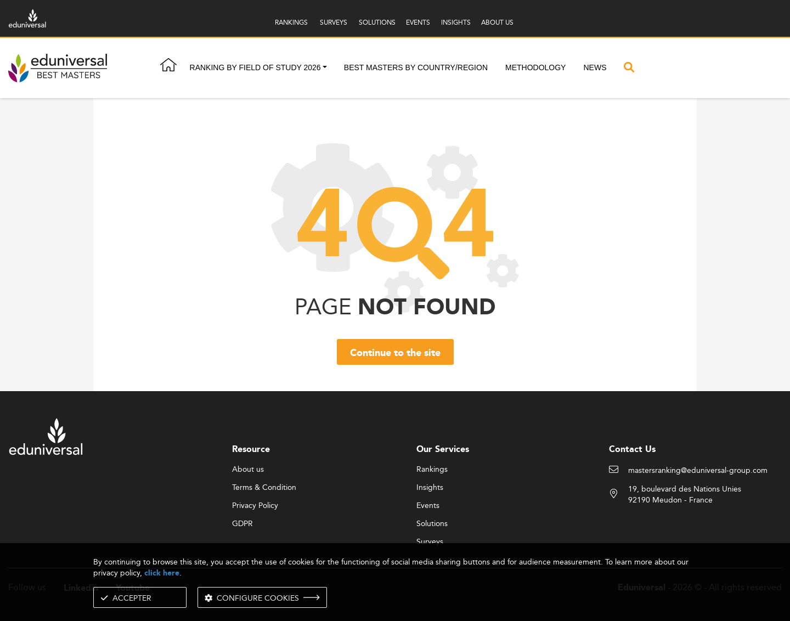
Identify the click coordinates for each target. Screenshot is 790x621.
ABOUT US (497, 22)
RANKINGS (291, 22)
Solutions (432, 523)
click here (161, 573)
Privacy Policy (255, 505)
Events (427, 505)
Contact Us (632, 449)
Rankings (432, 469)
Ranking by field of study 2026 (255, 67)
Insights (429, 487)
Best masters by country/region (416, 67)
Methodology (535, 67)
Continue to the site (395, 353)
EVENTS (418, 22)
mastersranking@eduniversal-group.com (698, 470)
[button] (325, 68)
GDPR (242, 523)
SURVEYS (333, 22)
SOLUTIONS (377, 22)
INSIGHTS (456, 22)
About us (248, 469)
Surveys (429, 542)
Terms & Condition (264, 487)
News (594, 67)
